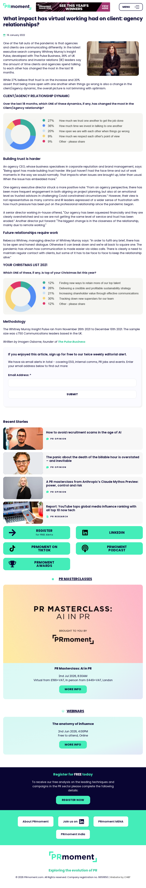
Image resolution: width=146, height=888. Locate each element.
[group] (73, 7)
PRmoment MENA (110, 821)
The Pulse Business (71, 342)
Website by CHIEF (120, 877)
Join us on (73, 821)
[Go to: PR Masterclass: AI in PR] (73, 641)
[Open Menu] (131, 7)
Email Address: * (19, 375)
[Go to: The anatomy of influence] (73, 736)
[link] (73, 7)
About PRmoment (36, 821)
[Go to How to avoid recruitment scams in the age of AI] (73, 438)
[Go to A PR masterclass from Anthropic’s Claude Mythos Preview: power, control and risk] (73, 488)
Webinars (75, 711)
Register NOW (73, 800)
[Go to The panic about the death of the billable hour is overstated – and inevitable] (73, 463)
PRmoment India (73, 834)
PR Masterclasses (75, 579)
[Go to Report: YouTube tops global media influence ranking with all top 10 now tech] (73, 513)
